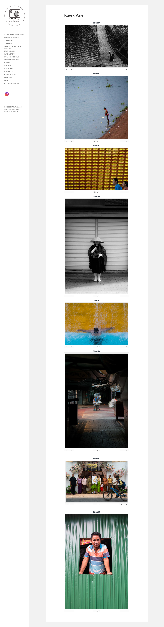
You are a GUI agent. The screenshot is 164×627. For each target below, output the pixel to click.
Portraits (8, 66)
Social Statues (10, 74)
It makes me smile (11, 57)
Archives (8, 77)
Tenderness (9, 69)
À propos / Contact (12, 83)
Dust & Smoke (9, 51)
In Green (9, 40)
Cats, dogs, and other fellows (13, 47)
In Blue (9, 43)
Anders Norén (14, 111)
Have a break (9, 54)
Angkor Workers (11, 37)
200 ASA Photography (16, 107)
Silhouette (8, 71)
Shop (6, 80)
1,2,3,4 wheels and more (14, 34)
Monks (7, 63)
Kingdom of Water (12, 60)
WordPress (15, 109)
